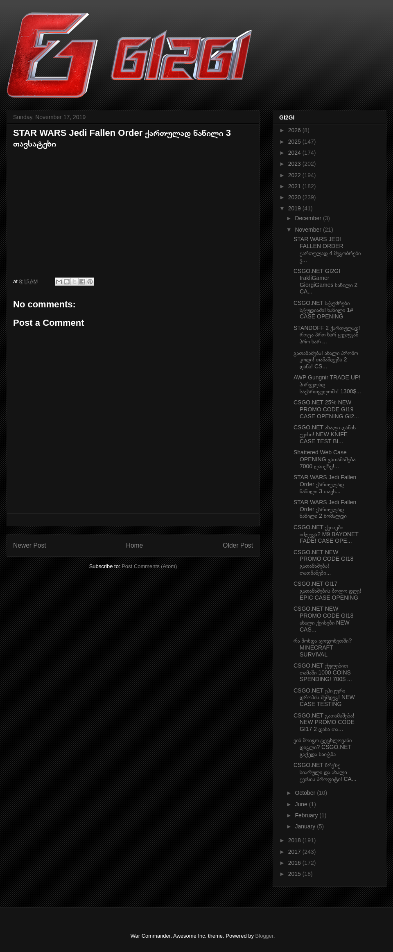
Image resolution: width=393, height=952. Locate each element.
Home (134, 545)
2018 (295, 840)
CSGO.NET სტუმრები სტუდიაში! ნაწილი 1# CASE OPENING (323, 310)
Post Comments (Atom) (149, 566)
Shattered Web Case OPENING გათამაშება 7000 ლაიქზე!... (325, 459)
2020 (295, 197)
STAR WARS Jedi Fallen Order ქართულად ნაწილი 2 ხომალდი (325, 509)
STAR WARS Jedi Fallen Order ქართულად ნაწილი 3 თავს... (325, 484)
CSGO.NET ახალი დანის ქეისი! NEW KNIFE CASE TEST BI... (325, 434)
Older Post (238, 545)
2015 (295, 874)
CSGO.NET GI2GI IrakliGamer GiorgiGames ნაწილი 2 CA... (325, 281)
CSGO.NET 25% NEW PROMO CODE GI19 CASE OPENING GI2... (326, 409)
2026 (295, 130)
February (307, 815)
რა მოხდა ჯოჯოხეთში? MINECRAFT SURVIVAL (323, 647)
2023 (295, 163)
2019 (295, 208)
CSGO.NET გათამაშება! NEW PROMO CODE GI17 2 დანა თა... (324, 722)
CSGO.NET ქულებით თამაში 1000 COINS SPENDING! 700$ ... (323, 672)
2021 (295, 186)
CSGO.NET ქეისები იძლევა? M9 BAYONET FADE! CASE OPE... (326, 534)
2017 (295, 851)
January (306, 826)
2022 (295, 175)
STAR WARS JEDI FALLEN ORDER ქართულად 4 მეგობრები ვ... (327, 249)
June (302, 804)
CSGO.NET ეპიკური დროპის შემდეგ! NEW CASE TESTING (324, 697)
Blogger (264, 936)
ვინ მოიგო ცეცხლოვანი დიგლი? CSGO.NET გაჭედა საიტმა (323, 747)
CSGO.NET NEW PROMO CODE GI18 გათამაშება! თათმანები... (323, 562)
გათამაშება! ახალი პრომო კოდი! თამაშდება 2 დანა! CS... (326, 360)
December (309, 218)
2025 (295, 141)
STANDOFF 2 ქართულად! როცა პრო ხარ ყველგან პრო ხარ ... (327, 335)
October (306, 793)
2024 (295, 152)
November (309, 229)
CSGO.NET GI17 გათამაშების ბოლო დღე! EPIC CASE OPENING (327, 590)
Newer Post (29, 545)
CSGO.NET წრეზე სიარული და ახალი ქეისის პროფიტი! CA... (325, 772)
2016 (295, 863)
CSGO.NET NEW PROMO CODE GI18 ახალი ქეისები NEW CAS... (323, 618)
